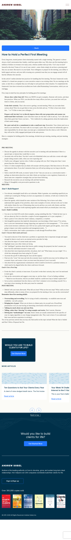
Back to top (35, 415)
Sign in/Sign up (12, 481)
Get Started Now (19, 353)
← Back (35, 48)
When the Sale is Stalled (59, 320)
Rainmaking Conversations (49, 86)
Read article (9, 396)
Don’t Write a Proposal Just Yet (14, 322)
